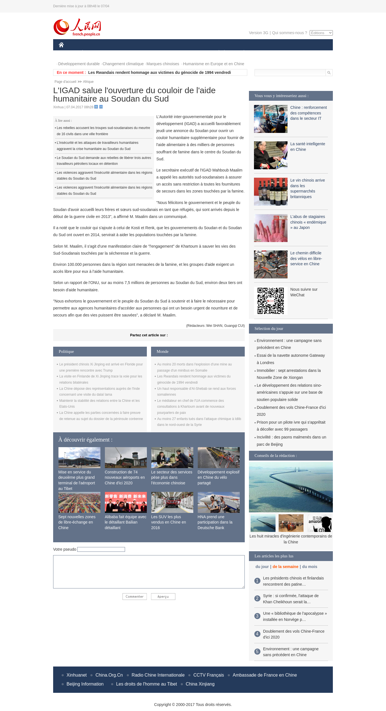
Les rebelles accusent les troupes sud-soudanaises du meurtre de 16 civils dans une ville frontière (103, 131)
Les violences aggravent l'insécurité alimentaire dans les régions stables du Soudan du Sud (104, 176)
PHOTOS (313, 52)
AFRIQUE (141, 52)
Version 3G (258, 32)
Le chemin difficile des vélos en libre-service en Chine (306, 258)
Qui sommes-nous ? (289, 32)
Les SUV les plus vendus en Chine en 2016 (168, 522)
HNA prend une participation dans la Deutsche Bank (215, 522)
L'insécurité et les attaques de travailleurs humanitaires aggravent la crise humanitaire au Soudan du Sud (97, 146)
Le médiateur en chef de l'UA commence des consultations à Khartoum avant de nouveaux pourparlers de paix (190, 407)
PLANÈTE (241, 52)
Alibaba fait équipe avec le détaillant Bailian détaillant (126, 522)
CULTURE (191, 52)
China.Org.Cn (109, 675)
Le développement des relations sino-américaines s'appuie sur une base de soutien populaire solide (290, 392)
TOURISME (287, 52)
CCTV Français (208, 675)
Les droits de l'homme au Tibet (146, 684)
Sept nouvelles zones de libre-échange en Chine (77, 522)
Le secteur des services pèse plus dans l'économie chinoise (171, 477)
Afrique (88, 82)
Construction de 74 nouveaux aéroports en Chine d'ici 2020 (125, 477)
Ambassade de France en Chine (265, 675)
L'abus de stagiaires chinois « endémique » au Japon (308, 222)
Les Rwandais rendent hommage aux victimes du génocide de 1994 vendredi (159, 72)
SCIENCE (166, 52)
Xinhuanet (77, 675)
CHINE (68, 52)
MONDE (118, 52)
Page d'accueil (65, 82)
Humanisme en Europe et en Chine (213, 64)
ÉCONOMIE (92, 52)
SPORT (263, 52)
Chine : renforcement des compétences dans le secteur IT (308, 113)
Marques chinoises (163, 64)
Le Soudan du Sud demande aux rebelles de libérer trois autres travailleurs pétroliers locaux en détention (104, 161)
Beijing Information (85, 684)
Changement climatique (123, 64)
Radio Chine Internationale (158, 675)
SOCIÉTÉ (216, 52)
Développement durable (79, 64)
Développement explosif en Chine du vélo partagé (218, 477)
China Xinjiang (200, 684)
